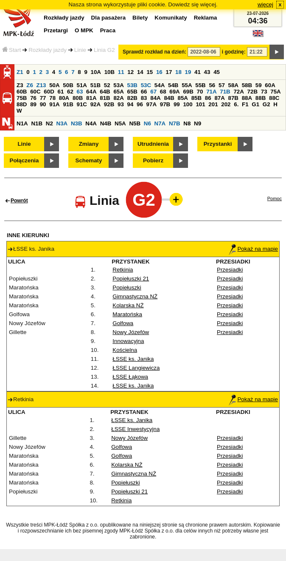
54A (159, 85)
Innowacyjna (128, 341)
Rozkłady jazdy (47, 50)
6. (236, 104)
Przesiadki (230, 269)
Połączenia (24, 160)
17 (168, 72)
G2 (266, 104)
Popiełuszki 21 (130, 278)
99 (177, 104)
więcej (265, 4)
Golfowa (122, 323)
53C (146, 85)
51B (95, 85)
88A (247, 98)
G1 (255, 104)
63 (80, 91)
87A (219, 98)
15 (149, 72)
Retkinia (122, 269)
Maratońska (127, 314)
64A (91, 91)
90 (43, 104)
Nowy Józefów (130, 332)
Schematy (89, 160)
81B (105, 98)
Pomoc (274, 198)
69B (188, 91)
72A (238, 91)
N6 (147, 123)
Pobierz (153, 160)
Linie (80, 50)
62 (70, 91)
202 (225, 104)
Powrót (19, 201)
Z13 (41, 85)
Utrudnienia (153, 144)
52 (107, 85)
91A (54, 104)
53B (132, 85)
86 (208, 98)
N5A (120, 123)
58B (247, 85)
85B (196, 98)
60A (270, 85)
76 (33, 98)
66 (144, 91)
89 (33, 104)
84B (169, 98)
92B (109, 104)
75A (275, 91)
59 (258, 85)
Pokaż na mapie (253, 249)
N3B (76, 123)
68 (163, 91)
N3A (62, 123)
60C (35, 91)
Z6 (29, 85)
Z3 (20, 85)
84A (155, 98)
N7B (174, 123)
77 (43, 98)
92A (95, 104)
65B (132, 91)
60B (22, 91)
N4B (106, 123)
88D (22, 104)
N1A (22, 123)
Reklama (205, 17)
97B (165, 104)
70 (200, 91)
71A (211, 91)
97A (151, 104)
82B (132, 98)
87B (233, 98)
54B (173, 85)
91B (68, 104)
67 (153, 91)
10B (109, 72)
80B (78, 98)
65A (118, 91)
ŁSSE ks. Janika (133, 359)
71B (225, 91)
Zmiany (89, 144)
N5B (134, 123)
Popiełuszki (126, 287)
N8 (187, 123)
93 (121, 104)
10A (96, 72)
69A (174, 91)
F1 (245, 104)
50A (54, 85)
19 (188, 72)
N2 (49, 123)
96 (140, 104)
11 (121, 72)
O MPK (84, 30)
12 (130, 72)
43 (207, 72)
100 (187, 104)
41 (197, 72)
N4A (91, 123)
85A (183, 98)
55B (200, 85)
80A (64, 98)
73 (264, 91)
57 (222, 85)
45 (216, 72)
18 (178, 72)
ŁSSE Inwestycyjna (135, 429)
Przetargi (56, 30)
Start (11, 50)
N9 (197, 123)
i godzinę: (234, 52)
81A (91, 98)
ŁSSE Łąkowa (130, 377)
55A (187, 85)
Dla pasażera (108, 17)
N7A (160, 123)
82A (118, 98)
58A (233, 85)
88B (260, 98)
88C (274, 98)
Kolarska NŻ (127, 305)
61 (60, 91)
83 (144, 98)
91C (82, 104)
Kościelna (124, 350)
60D (49, 91)
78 (52, 98)
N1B (36, 123)
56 (212, 85)
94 (130, 104)
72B (252, 91)
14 (140, 72)
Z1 (20, 72)
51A (82, 85)
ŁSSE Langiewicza (136, 368)
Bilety (140, 17)
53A (118, 85)
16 (159, 72)
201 (213, 104)
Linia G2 (104, 50)
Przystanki (218, 144)
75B (22, 98)
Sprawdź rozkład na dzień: (154, 52)
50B (68, 85)
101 (200, 104)
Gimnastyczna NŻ (134, 296)
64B (105, 91)
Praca (107, 30)
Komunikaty (170, 17)
